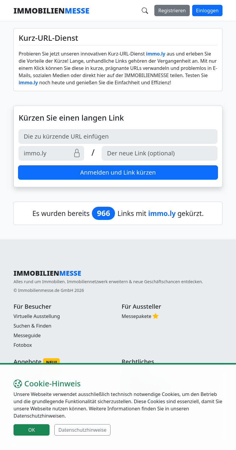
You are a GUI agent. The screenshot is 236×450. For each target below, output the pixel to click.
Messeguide (27, 335)
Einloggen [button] (207, 10)
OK (31, 430)
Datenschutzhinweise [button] (82, 430)
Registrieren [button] (172, 10)
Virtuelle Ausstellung (37, 316)
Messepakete (136, 316)
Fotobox (23, 345)
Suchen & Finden (32, 325)
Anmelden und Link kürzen (118, 172)
